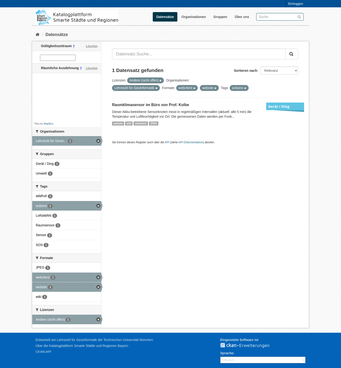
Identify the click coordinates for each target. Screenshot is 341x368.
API (167, 142)
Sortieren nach (245, 70)
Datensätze (165, 17)
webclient (141, 123)
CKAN (248, 345)
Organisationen (193, 17)
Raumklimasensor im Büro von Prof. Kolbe (150, 105)
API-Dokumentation (190, 142)
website (118, 123)
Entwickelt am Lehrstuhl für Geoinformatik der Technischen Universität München (94, 340)
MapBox (48, 123)
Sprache (226, 353)
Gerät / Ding (278, 106)
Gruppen (220, 17)
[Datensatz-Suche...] (199, 54)
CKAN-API (43, 352)
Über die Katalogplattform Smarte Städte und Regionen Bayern (82, 346)
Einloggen (295, 3)
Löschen (92, 46)
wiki (128, 123)
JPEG (153, 123)
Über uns (242, 17)
